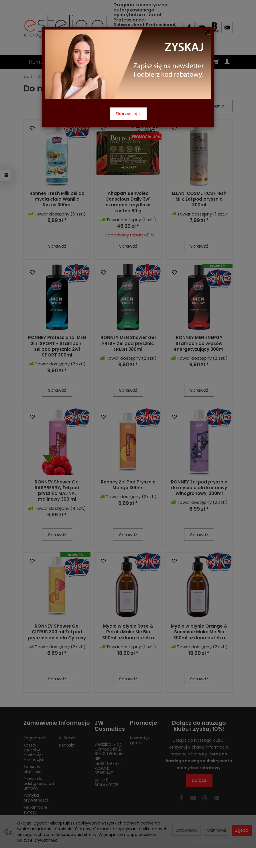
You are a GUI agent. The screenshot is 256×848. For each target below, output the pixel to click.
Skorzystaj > (128, 114)
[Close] (207, 32)
